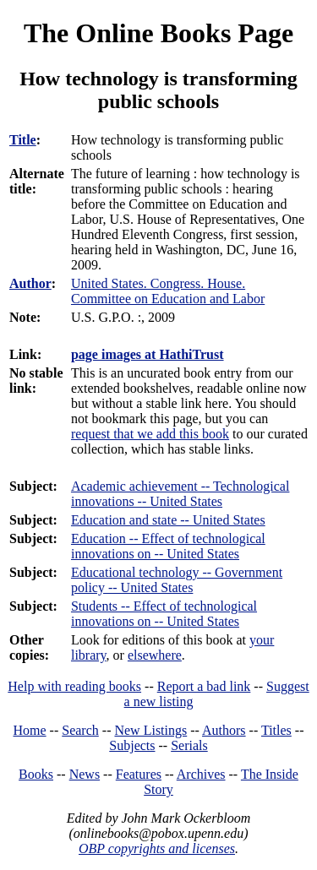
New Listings (150, 730)
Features (138, 774)
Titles (276, 730)
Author (30, 283)
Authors (224, 730)
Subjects (132, 745)
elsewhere (155, 655)
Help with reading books (74, 686)
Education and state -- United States (168, 520)
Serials (189, 745)
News (84, 774)
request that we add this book (150, 434)
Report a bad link (204, 686)
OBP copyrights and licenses (157, 848)
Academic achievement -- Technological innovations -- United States (180, 493)
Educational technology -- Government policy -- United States (176, 580)
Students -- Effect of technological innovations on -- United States (164, 613)
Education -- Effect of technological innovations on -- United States (168, 546)
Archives (201, 774)
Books (36, 774)
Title (22, 140)
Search (80, 730)
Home (30, 730)
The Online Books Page (158, 33)
